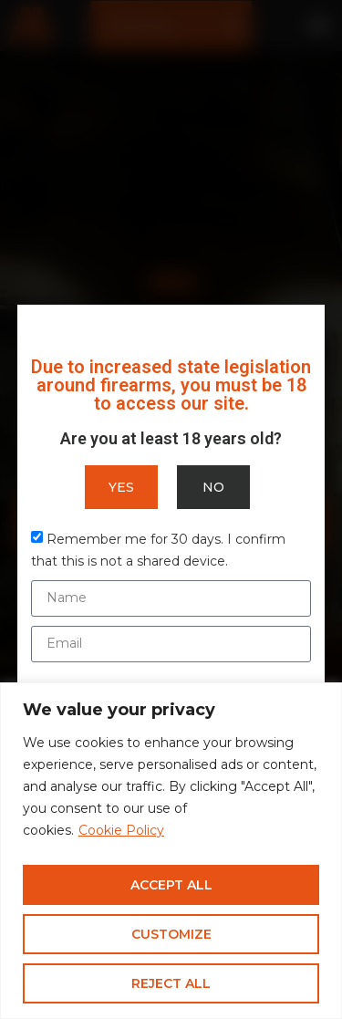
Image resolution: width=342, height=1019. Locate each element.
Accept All (171, 885)
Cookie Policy (121, 830)
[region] (171, 850)
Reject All (171, 983)
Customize (171, 934)
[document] (171, 509)
